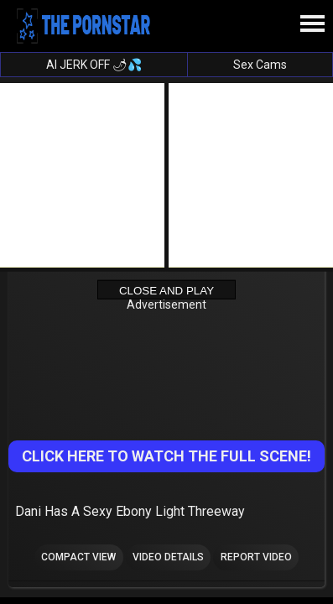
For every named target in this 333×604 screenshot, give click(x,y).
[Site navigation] (312, 24)
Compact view (78, 557)
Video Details (168, 557)
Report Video (256, 557)
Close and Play (166, 290)
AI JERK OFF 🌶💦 (94, 64)
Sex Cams (260, 64)
